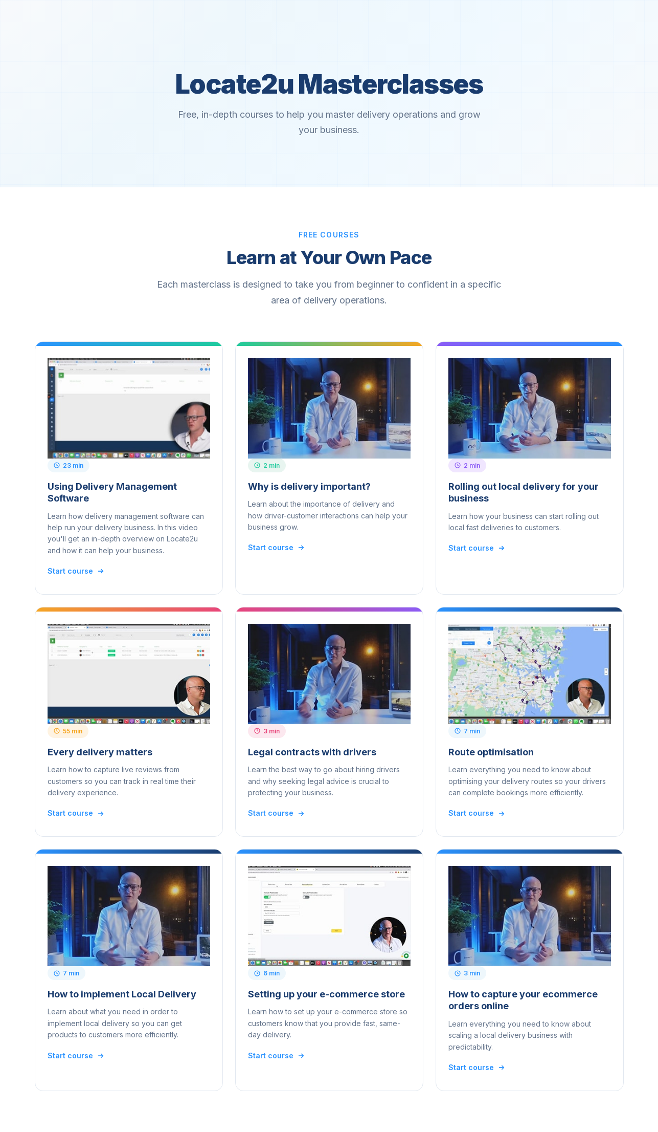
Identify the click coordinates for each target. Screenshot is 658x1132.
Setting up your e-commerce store (326, 994)
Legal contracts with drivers (312, 752)
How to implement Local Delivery (122, 994)
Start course (76, 571)
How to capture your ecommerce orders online (523, 1000)
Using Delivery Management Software (112, 492)
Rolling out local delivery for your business (523, 492)
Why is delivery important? (309, 486)
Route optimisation (491, 752)
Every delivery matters (100, 752)
